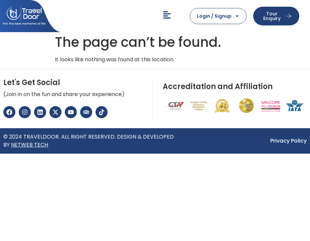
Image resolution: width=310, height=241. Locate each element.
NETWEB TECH (29, 145)
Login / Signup (218, 16)
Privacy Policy (288, 141)
